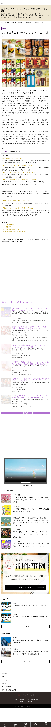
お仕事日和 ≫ (25, 661)
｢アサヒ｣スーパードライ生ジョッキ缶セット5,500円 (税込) (20, 179)
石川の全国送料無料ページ (11, 229)
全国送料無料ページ (9, 227)
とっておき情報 (6, 686)
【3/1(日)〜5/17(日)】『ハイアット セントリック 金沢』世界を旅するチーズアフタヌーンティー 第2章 (31, 396)
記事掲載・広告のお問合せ (10, 690)
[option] (25, 573)
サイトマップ (14, 699)
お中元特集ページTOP (9, 224)
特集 (25, 677)
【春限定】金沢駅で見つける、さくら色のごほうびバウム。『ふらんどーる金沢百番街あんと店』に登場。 (30, 363)
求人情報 (30, 640)
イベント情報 (10, 22)
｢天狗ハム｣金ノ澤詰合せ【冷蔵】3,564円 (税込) (17, 201)
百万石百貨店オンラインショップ (12, 158)
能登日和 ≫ (25, 627)
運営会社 (22, 699)
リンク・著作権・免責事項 (33, 699)
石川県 (17, 22)
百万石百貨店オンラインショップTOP (14, 231)
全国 (21, 22)
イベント (25, 680)
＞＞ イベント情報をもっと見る (25, 413)
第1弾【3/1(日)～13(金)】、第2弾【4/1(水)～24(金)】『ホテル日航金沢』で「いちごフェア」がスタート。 (30, 328)
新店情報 (4, 683)
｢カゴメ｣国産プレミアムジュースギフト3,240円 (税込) (19, 172)
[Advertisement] (15, 259)
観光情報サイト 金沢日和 (25, 2)
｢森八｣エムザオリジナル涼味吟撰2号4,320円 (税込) (18, 208)
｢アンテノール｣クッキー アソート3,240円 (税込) (17, 165)
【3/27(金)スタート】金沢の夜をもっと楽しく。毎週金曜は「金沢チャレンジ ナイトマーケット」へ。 (30, 309)
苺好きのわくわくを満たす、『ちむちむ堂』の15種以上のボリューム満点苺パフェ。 (30, 380)
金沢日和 (3, 22)
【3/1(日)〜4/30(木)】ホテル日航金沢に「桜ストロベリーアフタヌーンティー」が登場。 (30, 346)
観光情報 (4, 673)
